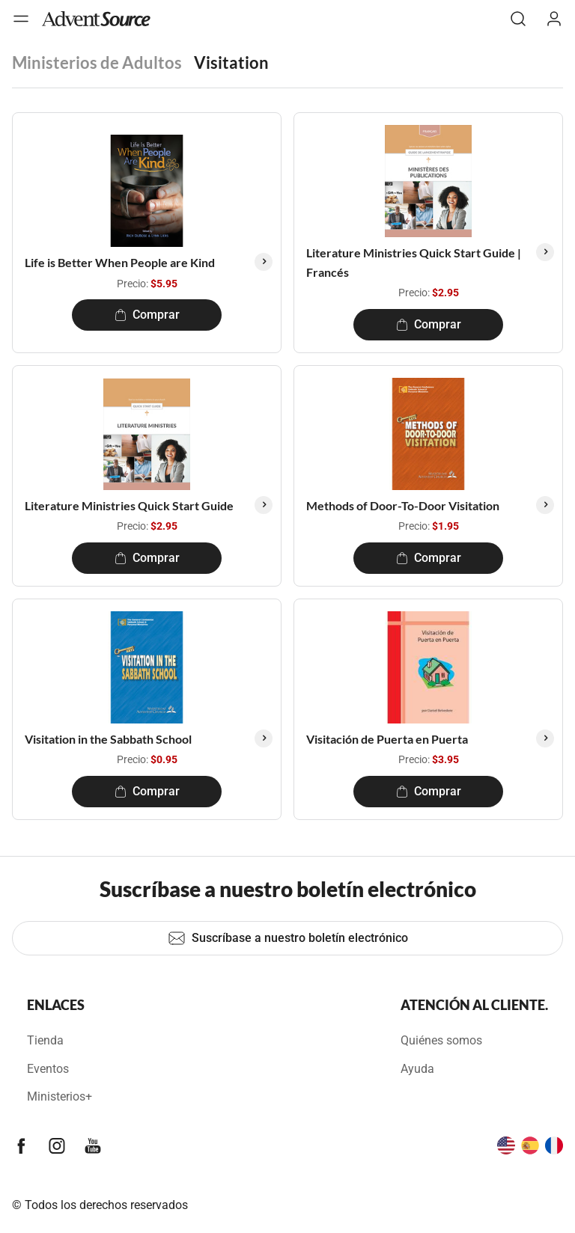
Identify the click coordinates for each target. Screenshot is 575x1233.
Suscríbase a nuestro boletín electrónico (288, 938)
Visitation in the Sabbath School (108, 739)
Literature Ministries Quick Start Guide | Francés (413, 262)
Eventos (48, 1069)
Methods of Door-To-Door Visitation (402, 505)
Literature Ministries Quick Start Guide (129, 505)
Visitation (231, 62)
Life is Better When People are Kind (120, 262)
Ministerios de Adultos (97, 62)
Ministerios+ (59, 1096)
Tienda (45, 1040)
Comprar (147, 315)
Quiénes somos (441, 1040)
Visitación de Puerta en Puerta (387, 739)
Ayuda (417, 1069)
